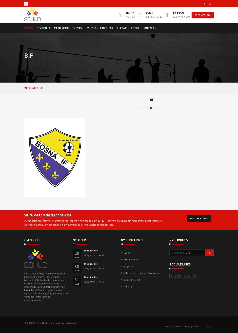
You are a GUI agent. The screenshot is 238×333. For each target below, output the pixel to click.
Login (207, 3)
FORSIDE (30, 28)
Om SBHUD (45, 28)
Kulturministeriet (131, 279)
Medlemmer (62, 28)
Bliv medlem (202, 15)
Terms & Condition (172, 326)
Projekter (107, 28)
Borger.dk (128, 266)
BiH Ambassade (131, 259)
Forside (30, 87)
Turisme (123, 28)
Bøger (136, 28)
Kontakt (149, 28)
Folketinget (128, 286)
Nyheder (92, 28)
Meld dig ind (199, 218)
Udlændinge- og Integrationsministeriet (142, 273)
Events (78, 28)
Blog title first (91, 250)
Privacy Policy (191, 326)
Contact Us (207, 326)
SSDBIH (127, 252)
